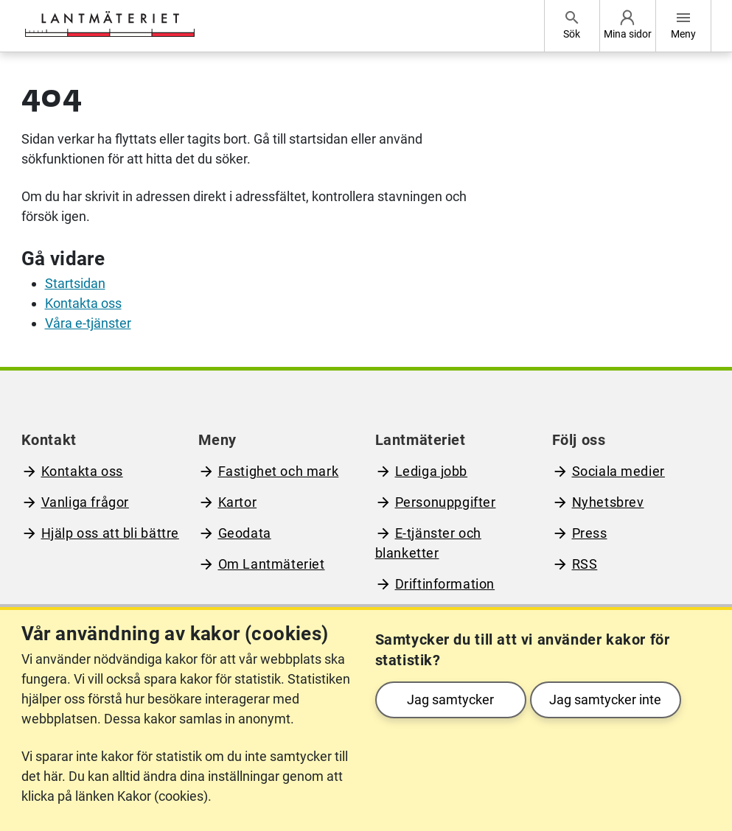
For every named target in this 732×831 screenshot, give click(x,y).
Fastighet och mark (278, 471)
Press (589, 533)
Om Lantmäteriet (271, 564)
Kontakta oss (83, 303)
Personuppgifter (445, 502)
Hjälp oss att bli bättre (110, 533)
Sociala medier (618, 471)
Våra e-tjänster (88, 323)
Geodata (244, 533)
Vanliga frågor (85, 502)
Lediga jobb (431, 471)
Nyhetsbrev (608, 502)
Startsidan (75, 283)
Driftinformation (445, 584)
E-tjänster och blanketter (428, 543)
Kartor (237, 502)
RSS (585, 564)
